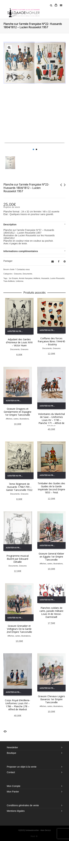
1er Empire (13, 278)
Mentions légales (16, 811)
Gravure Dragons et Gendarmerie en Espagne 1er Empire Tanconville (17, 411)
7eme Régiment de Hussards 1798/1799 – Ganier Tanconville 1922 (19, 486)
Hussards (45, 278)
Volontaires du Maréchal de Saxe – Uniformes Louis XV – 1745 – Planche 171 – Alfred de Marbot (51, 420)
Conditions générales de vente (23, 805)
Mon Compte (13, 786)
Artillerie (36, 278)
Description (9, 224)
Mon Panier (13, 791)
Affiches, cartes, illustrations (17, 419)
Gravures (18, 274)
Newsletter (12, 747)
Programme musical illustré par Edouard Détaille (17, 558)
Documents (27, 274)
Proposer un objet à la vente (21, 766)
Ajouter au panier (16, 331)
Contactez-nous (23, 269)
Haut (34, 836)
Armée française (26, 278)
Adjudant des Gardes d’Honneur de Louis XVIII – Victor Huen (19, 342)
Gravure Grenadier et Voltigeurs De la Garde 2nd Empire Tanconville (19, 628)
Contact (11, 772)
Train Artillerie (9, 281)
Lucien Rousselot (57, 278)
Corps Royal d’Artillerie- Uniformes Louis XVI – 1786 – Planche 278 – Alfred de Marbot (17, 705)
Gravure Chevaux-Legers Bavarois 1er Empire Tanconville (51, 699)
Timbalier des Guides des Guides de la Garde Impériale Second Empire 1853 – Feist (51, 488)
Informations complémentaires (20, 251)
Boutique (11, 753)
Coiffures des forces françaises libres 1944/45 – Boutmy (51, 341)
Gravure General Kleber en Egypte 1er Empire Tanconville (51, 556)
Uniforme (19, 281)
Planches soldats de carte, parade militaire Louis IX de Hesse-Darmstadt (51, 612)
